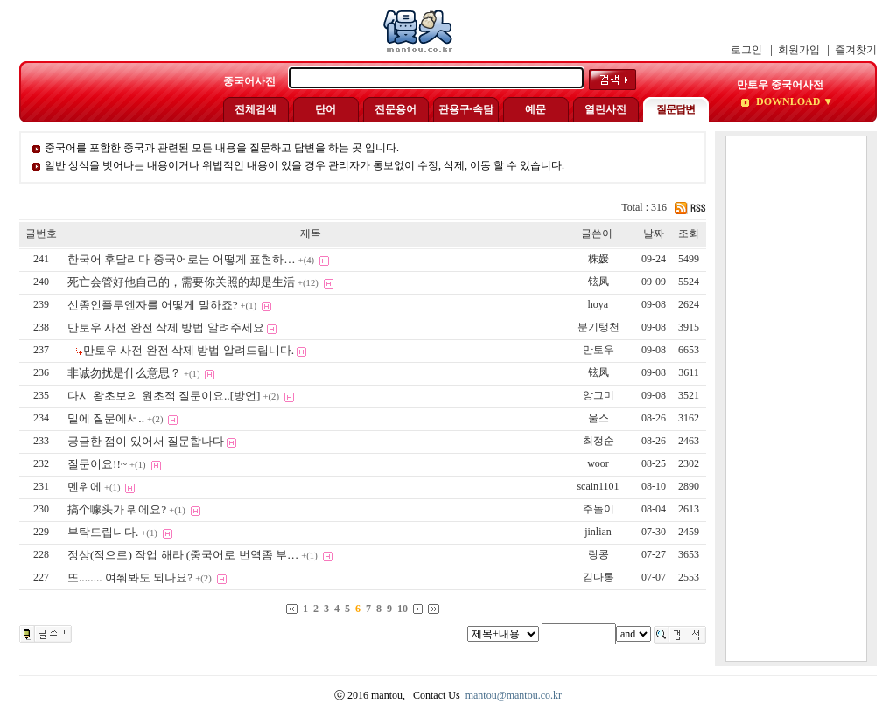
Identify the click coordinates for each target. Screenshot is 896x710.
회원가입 (799, 50)
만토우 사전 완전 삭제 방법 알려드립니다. (188, 350)
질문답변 (675, 109)
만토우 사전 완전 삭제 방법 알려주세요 (165, 327)
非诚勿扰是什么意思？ (124, 372)
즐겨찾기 (856, 50)
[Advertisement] (796, 398)
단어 (325, 109)
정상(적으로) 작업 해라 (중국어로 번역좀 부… (182, 554)
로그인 (746, 50)
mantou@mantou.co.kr (514, 695)
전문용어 (395, 109)
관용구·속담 (466, 109)
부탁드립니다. (102, 532)
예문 (535, 109)
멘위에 (84, 486)
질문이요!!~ (97, 463)
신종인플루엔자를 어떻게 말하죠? (152, 304)
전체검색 (255, 109)
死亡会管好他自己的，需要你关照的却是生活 (181, 282)
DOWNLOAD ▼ (793, 101)
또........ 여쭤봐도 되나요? (129, 577)
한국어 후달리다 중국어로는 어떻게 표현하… (181, 259)
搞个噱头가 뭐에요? (116, 509)
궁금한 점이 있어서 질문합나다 (145, 441)
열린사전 (605, 109)
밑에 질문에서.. (105, 418)
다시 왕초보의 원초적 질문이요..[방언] (164, 395)
